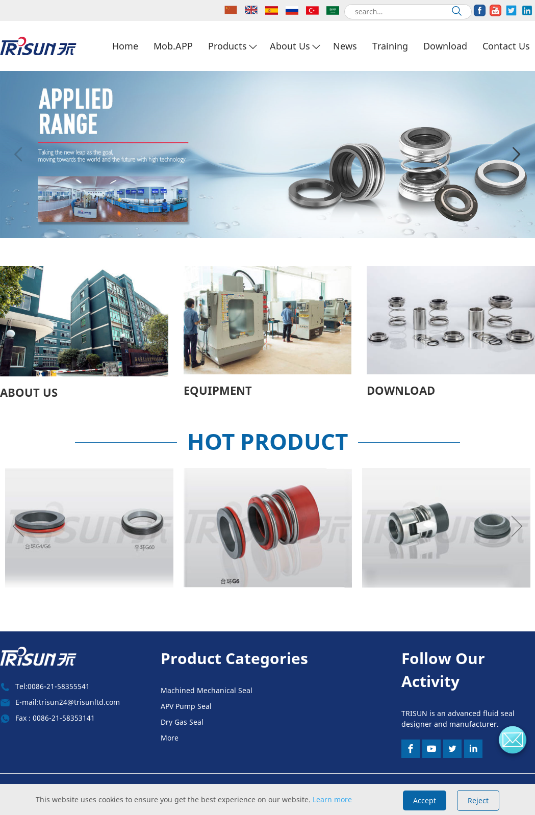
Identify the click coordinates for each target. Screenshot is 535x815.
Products (227, 46)
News (345, 46)
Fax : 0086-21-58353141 (55, 718)
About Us (290, 46)
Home (125, 46)
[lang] (232, 10)
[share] (479, 10)
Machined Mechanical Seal (206, 690)
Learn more (332, 799)
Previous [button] (18, 154)
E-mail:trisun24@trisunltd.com (67, 702)
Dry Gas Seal (182, 722)
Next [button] (516, 154)
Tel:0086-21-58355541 (52, 686)
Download (445, 46)
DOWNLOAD (401, 390)
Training (390, 46)
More (170, 738)
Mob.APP (173, 46)
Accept (424, 800)
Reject (478, 800)
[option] (267, 154)
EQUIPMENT (218, 390)
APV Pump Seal (186, 706)
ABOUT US (29, 392)
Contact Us (506, 46)
